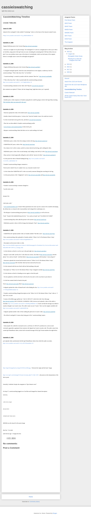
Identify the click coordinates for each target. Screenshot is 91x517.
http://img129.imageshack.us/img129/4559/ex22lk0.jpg (16, 368)
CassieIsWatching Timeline (73, 89)
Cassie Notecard (70, 92)
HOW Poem (68, 39)
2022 (68, 67)
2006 (68, 72)
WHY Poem (68, 35)
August (70, 54)
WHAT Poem (68, 26)
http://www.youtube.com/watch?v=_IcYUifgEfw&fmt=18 (17, 82)
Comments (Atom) (35, 501)
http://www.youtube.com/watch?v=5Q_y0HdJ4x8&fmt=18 (18, 35)
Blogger (55, 513)
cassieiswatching (17, 7)
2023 (68, 64)
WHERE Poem (69, 32)
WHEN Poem (69, 29)
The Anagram (69, 42)
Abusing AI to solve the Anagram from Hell (74, 59)
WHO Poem (68, 23)
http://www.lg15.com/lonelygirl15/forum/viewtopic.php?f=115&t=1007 (20, 375)
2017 (68, 69)
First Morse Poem (70, 20)
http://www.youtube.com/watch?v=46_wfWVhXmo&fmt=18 (18, 343)
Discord (67, 78)
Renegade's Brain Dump (75, 56)
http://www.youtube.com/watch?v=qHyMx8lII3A (15, 308)
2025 (68, 51)
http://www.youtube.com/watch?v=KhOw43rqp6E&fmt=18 (18, 239)
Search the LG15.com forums (73, 81)
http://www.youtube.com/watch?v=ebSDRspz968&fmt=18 (22, 303)
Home (31, 497)
